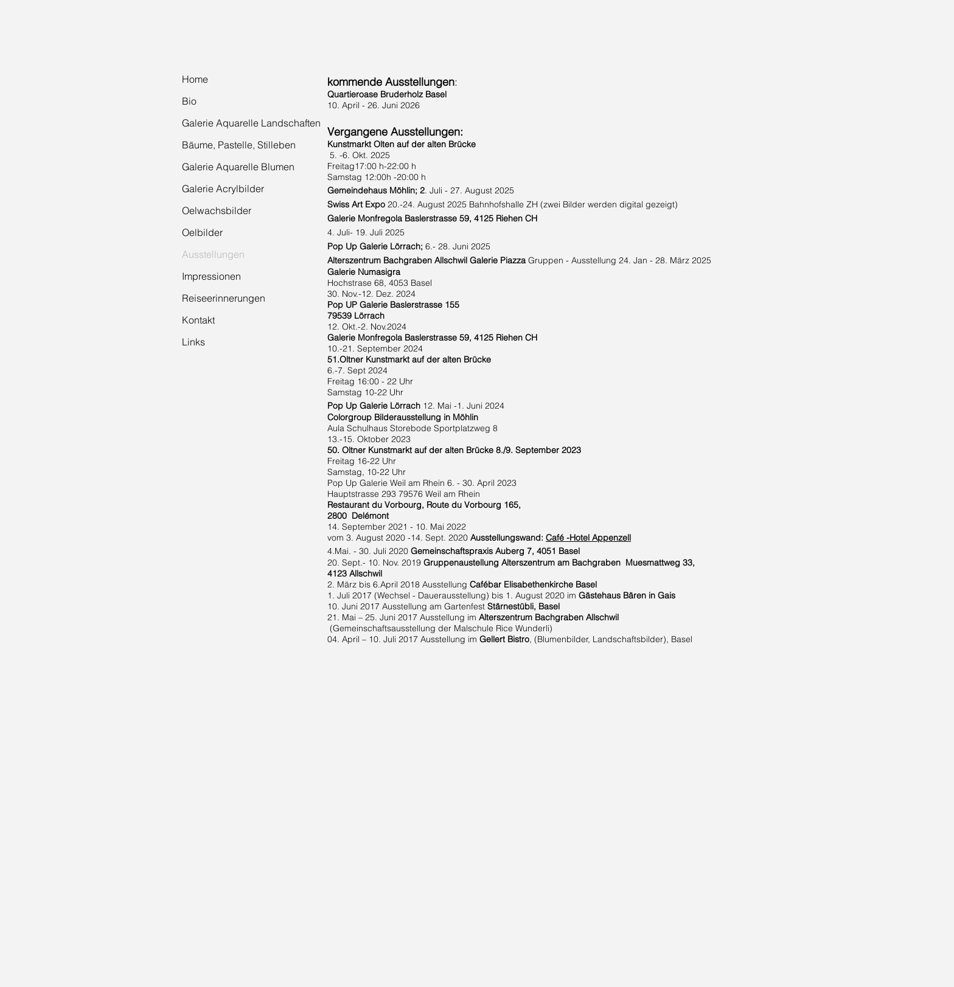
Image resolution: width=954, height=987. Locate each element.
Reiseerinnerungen (223, 298)
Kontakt (198, 320)
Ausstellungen (213, 254)
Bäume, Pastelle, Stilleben (239, 145)
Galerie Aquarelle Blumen (238, 167)
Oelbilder (202, 232)
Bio (189, 101)
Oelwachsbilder (216, 210)
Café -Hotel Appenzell (588, 537)
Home (195, 79)
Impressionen (211, 276)
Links (193, 342)
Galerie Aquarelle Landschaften (251, 123)
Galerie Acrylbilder (223, 188)
